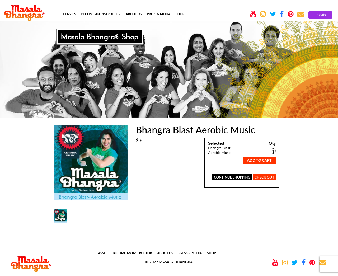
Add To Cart (259, 160)
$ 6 (139, 140)
